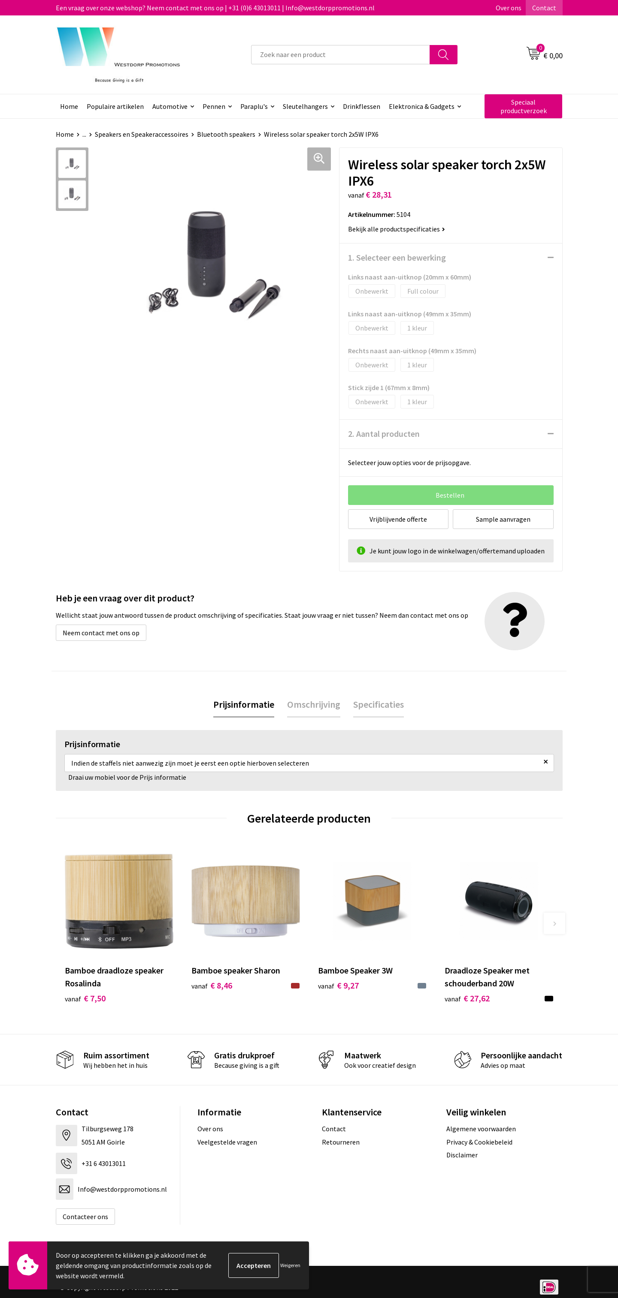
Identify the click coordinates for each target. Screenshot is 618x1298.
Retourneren (341, 1142)
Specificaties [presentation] (378, 704)
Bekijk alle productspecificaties (396, 229)
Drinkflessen (361, 106)
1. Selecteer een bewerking (397, 257)
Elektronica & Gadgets (421, 106)
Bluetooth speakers (226, 134)
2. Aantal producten (384, 433)
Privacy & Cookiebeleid (479, 1142)
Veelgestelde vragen (227, 1142)
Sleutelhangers (305, 106)
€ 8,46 (211, 985)
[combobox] (340, 54)
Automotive (170, 106)
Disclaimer (462, 1155)
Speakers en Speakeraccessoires (141, 134)
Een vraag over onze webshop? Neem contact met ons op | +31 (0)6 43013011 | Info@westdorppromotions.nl (215, 7)
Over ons (508, 7)
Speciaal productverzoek (523, 106)
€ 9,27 (338, 985)
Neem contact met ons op (101, 632)
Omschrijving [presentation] (313, 704)
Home (69, 106)
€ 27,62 (467, 998)
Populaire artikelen (115, 106)
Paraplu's (254, 106)
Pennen (214, 106)
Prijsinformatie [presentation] (243, 704)
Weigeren (290, 1265)
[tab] (243, 704)
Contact (544, 7)
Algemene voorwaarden (481, 1128)
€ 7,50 (85, 998)
